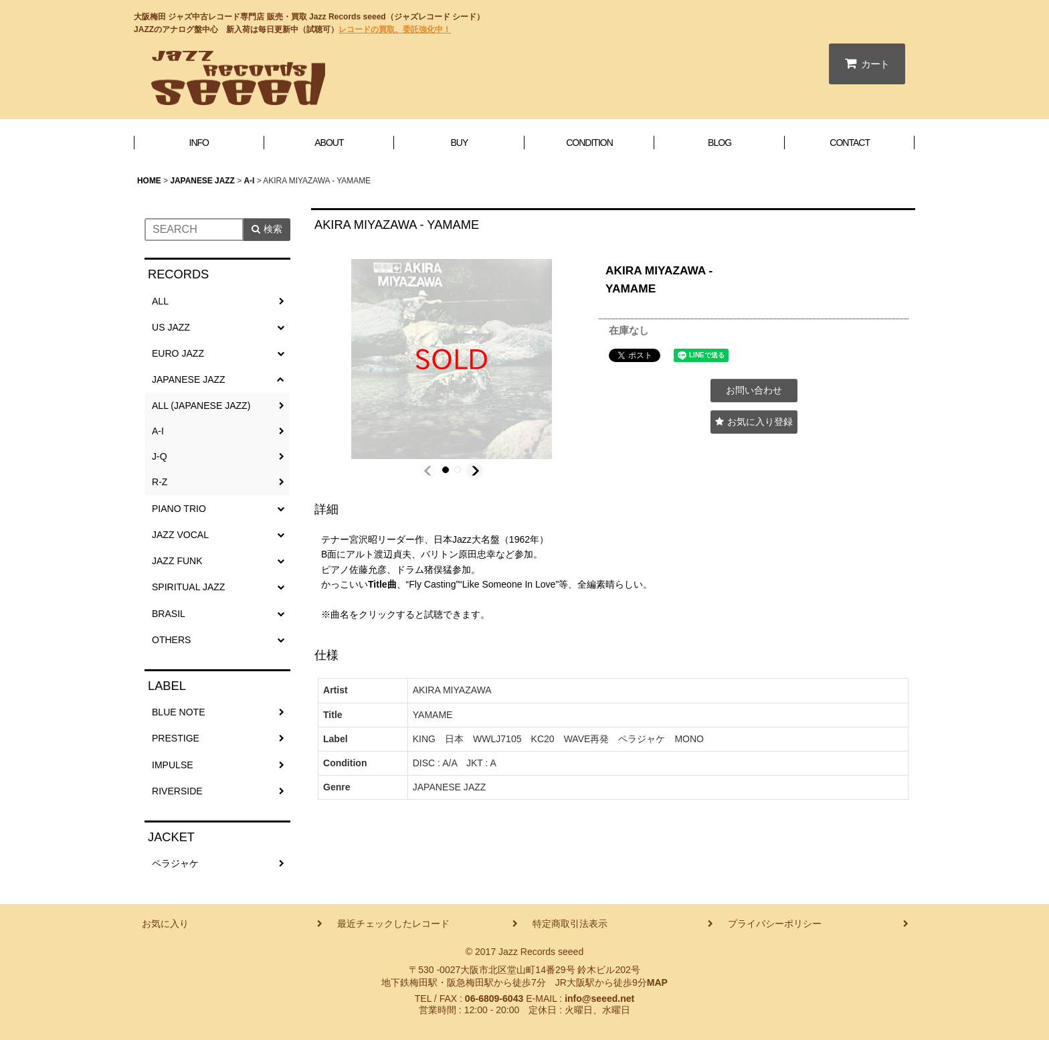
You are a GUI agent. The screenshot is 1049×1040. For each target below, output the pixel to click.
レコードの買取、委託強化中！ (395, 29)
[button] (428, 470)
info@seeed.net (599, 998)
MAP (657, 982)
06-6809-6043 (494, 998)
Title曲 (382, 584)
